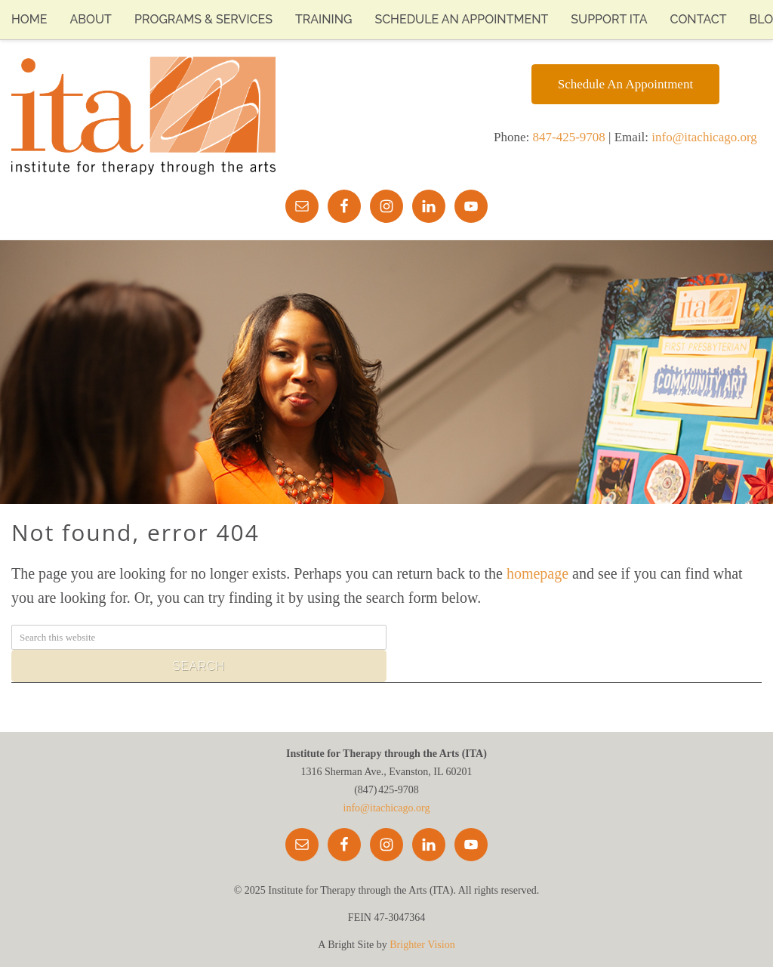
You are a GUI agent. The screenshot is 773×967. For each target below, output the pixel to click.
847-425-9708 (569, 137)
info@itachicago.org (704, 137)
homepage (537, 573)
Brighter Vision (422, 944)
